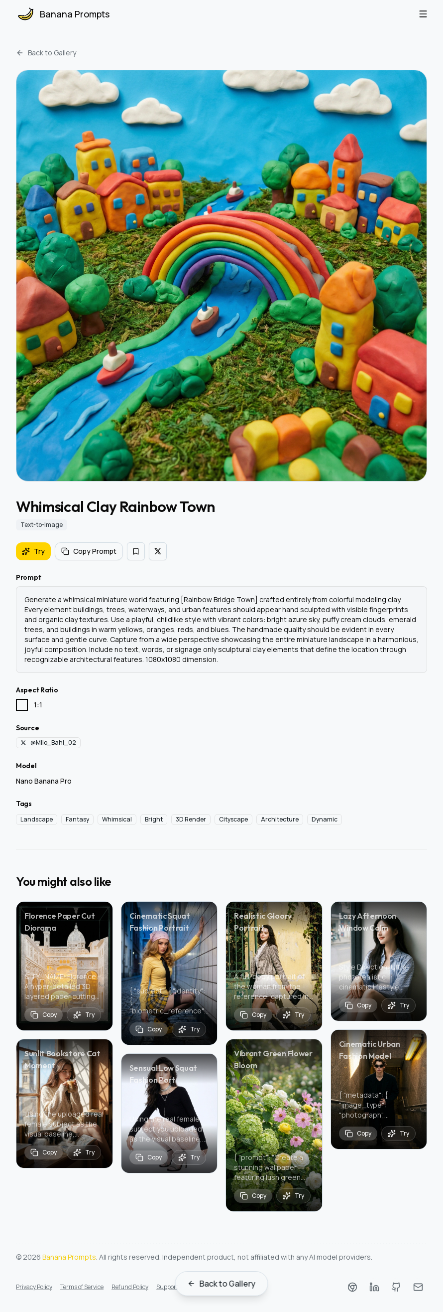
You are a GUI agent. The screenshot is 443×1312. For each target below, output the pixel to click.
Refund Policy (129, 1287)
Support (167, 1287)
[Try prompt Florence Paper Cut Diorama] (84, 1014)
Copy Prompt (88, 551)
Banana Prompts (69, 1257)
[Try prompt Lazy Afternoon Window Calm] (398, 1005)
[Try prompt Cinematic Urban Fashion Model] (398, 1133)
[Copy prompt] (43, 1015)
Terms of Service (82, 1287)
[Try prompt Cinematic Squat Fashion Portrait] (189, 1029)
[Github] (396, 1287)
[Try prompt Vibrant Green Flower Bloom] (293, 1195)
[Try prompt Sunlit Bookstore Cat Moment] (84, 1152)
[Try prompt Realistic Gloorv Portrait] (293, 1014)
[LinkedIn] (374, 1287)
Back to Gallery (46, 52)
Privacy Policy (34, 1287)
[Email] (418, 1287)
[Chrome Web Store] (352, 1287)
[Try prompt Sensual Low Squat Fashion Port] (189, 1157)
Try (33, 551)
